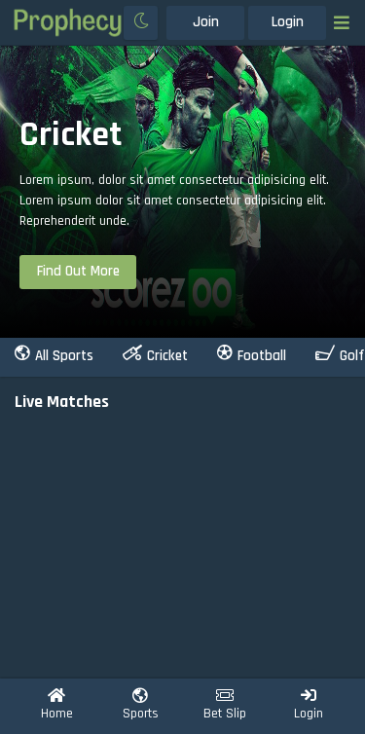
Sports (140, 705)
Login (288, 22)
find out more (78, 271)
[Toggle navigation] (341, 22)
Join (206, 22)
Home (56, 705)
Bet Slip (225, 705)
